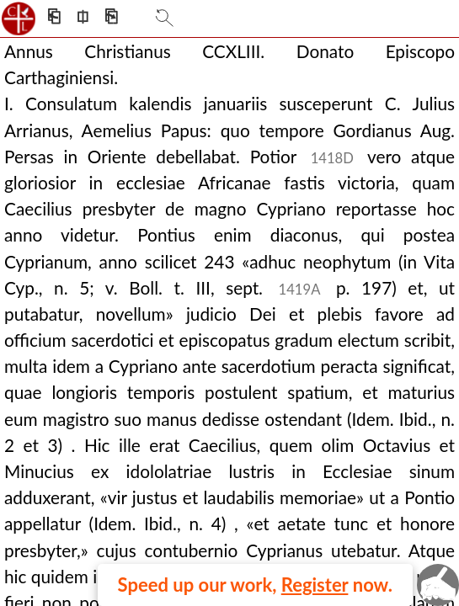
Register (315, 584)
